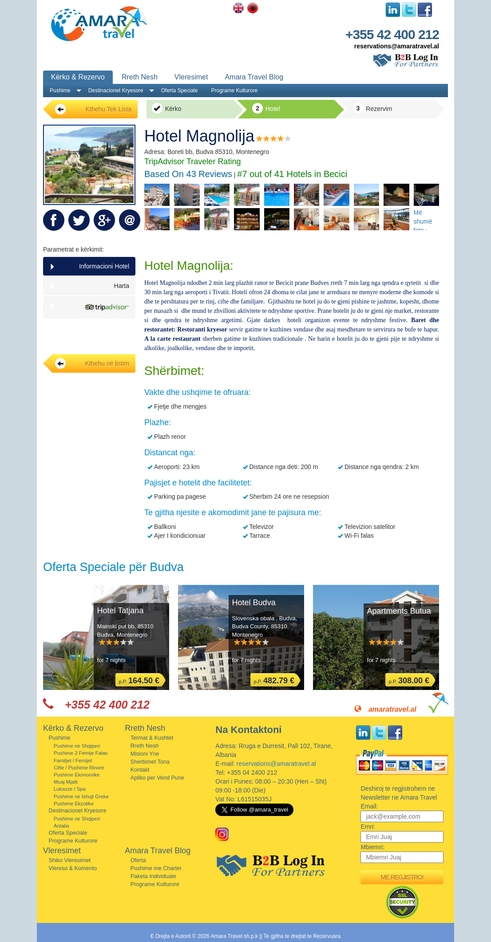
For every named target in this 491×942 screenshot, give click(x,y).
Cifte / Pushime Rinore (79, 767)
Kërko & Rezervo (78, 77)
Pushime (60, 90)
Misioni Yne (145, 754)
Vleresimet (191, 77)
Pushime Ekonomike (76, 774)
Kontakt (140, 770)
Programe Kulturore (234, 90)
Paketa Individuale (153, 876)
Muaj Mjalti (66, 781)
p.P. (139, 680)
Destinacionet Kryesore (115, 90)
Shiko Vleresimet (70, 860)
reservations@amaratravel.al (396, 46)
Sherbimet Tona (150, 762)
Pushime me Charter (156, 868)
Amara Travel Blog (254, 77)
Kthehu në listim (92, 363)
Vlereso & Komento (73, 868)
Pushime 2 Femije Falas (81, 753)
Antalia (61, 825)
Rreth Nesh (140, 77)
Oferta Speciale (179, 90)
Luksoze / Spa (70, 789)
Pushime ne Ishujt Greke (81, 796)
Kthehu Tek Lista (93, 109)
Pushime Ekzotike (74, 803)
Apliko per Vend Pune (157, 778)
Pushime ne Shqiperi (77, 746)
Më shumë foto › (423, 219)
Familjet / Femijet (73, 760)
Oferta (138, 860)
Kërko (166, 108)
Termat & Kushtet (152, 738)
